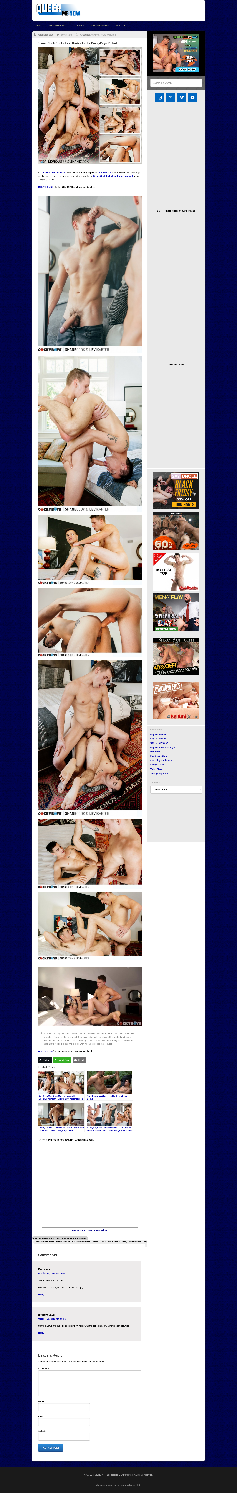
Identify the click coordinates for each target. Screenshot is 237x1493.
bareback (52, 1140)
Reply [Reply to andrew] (41, 1333)
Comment (43, 1368)
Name (41, 1401)
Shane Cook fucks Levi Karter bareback (113, 176)
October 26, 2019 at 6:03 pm (52, 1319)
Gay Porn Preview (159, 743)
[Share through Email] (79, 1060)
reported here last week (53, 172)
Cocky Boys (63, 1140)
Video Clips (156, 769)
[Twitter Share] (45, 1060)
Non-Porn (155, 752)
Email (41, 1416)
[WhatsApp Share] (62, 1060)
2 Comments (66, 35)
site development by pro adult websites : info (118, 1485)
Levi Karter (75, 1140)
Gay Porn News (158, 738)
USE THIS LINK (45, 187)
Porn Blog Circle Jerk (161, 760)
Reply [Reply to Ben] (41, 1294)
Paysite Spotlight (159, 756)
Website (42, 1431)
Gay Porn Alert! (158, 734)
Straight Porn (157, 765)
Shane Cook (105, 172)
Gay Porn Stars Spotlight (103, 35)
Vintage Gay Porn (159, 773)
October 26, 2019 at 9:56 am (52, 1273)
